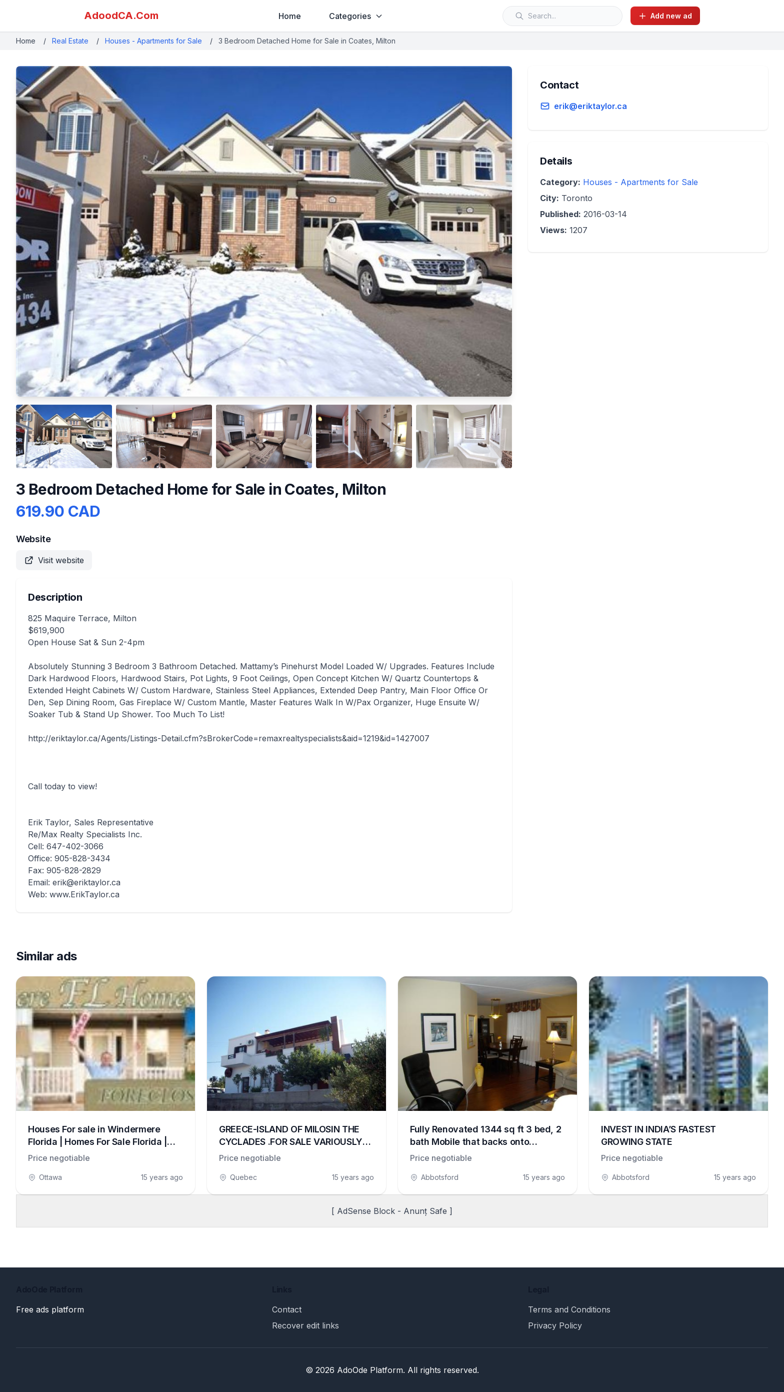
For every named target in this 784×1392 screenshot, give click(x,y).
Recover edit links (305, 1325)
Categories (356, 16)
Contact (287, 1309)
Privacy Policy (555, 1325)
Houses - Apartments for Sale (153, 41)
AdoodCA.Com (121, 16)
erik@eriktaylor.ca (590, 106)
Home (289, 16)
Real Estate (70, 41)
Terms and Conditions (569, 1309)
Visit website (54, 560)
